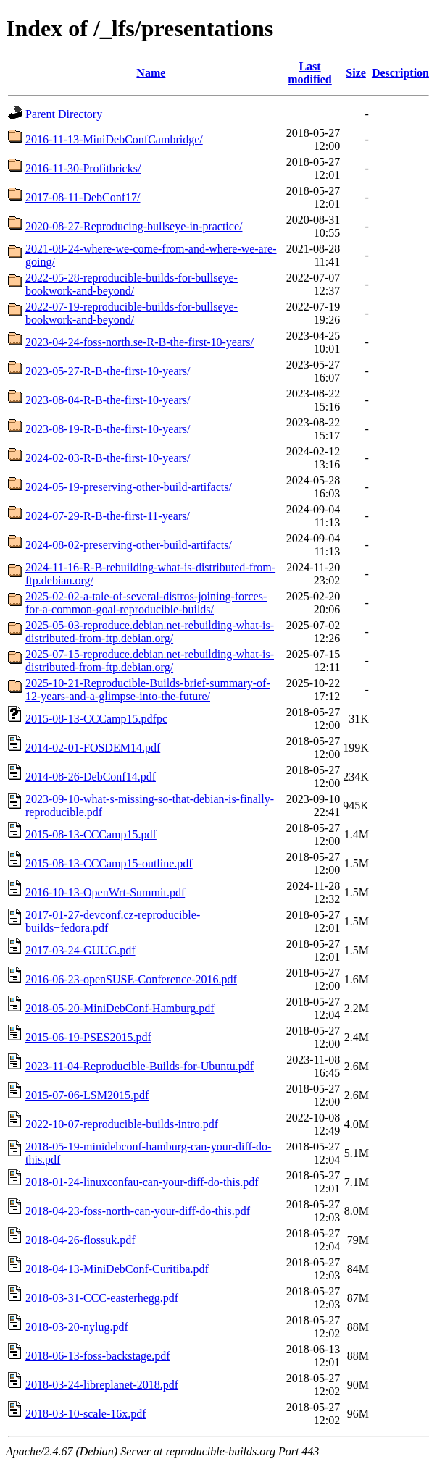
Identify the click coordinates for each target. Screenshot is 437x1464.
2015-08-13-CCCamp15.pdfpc (96, 718)
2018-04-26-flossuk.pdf (80, 1240)
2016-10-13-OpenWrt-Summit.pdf (105, 892)
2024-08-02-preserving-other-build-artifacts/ (128, 545)
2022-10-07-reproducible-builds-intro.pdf (121, 1124)
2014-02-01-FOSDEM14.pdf (92, 747)
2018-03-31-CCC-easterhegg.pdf (101, 1298)
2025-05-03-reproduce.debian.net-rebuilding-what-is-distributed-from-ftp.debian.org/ (149, 631)
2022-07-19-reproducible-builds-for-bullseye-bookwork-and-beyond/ (131, 313)
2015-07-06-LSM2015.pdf (87, 1095)
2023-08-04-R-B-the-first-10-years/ (108, 400)
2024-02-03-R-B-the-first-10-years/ (108, 458)
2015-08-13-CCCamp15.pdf (91, 834)
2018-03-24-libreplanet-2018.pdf (101, 1385)
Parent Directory (63, 114)
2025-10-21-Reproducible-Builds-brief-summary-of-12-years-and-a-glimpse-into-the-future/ (147, 689)
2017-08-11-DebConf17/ (83, 197)
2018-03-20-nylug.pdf (76, 1327)
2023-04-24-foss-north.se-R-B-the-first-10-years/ (139, 342)
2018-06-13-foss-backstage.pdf (97, 1356)
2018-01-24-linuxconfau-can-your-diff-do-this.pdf (142, 1182)
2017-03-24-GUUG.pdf (80, 950)
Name (150, 73)
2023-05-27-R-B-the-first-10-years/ (108, 371)
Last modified (309, 72)
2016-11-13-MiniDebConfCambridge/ (114, 139)
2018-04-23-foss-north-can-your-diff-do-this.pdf (137, 1211)
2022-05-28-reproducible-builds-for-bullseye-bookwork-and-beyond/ (131, 284)
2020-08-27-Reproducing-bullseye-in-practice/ (133, 226)
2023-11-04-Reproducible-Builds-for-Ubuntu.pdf (139, 1066)
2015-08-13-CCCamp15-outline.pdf (109, 863)
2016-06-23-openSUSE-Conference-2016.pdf (131, 979)
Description (400, 73)
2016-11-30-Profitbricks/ (83, 168)
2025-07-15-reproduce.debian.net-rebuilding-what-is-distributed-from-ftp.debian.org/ (149, 660)
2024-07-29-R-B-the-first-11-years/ (107, 516)
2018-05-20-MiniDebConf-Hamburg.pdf (120, 1008)
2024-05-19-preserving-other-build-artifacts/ (128, 487)
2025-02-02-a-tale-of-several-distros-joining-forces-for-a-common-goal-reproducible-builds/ (146, 602)
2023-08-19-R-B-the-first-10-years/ (108, 429)
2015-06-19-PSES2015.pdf (88, 1037)
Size (356, 73)
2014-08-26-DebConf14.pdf (90, 776)
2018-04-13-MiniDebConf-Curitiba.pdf (117, 1269)
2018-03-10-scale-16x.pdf (85, 1414)
